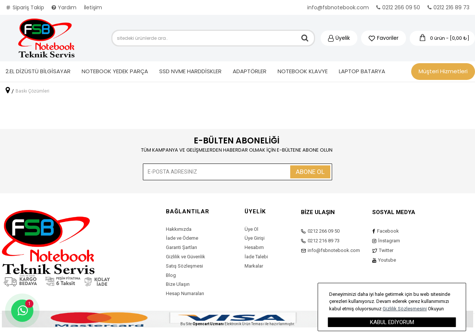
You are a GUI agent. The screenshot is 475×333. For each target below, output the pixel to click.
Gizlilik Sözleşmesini (405, 308)
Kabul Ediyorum (392, 322)
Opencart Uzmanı (208, 324)
